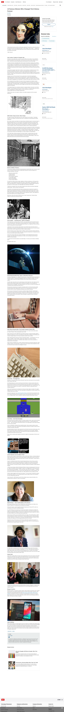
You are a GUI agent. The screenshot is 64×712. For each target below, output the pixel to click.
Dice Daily (46, 5)
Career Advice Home (10, 5)
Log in (52, 26)
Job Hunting (15, 5)
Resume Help (20, 5)
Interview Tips (24, 5)
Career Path (28, 5)
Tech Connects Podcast (51, 5)
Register (48, 24)
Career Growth (33, 5)
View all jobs (54, 36)
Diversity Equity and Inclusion (40, 5)
